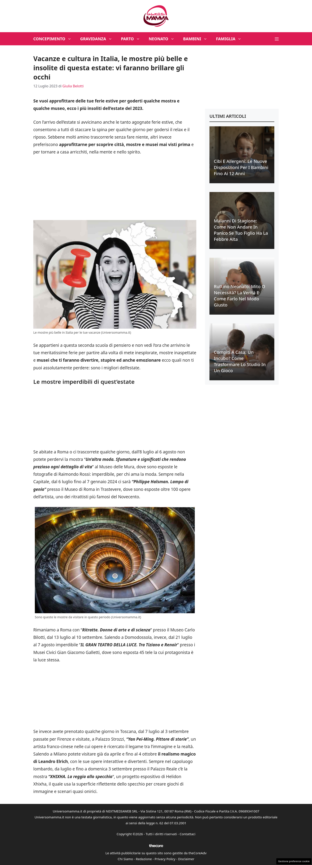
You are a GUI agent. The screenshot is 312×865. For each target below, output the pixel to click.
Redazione (144, 859)
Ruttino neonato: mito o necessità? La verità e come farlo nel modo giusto (239, 296)
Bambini (197, 38)
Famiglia (231, 38)
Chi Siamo (125, 859)
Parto (132, 38)
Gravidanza (98, 38)
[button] (276, 38)
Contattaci (187, 834)
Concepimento (54, 38)
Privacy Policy (165, 859)
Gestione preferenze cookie (294, 861)
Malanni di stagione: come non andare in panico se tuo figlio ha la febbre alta (241, 230)
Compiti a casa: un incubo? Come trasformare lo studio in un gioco (240, 361)
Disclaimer (186, 859)
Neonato (164, 38)
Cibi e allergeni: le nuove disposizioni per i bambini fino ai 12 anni (241, 167)
